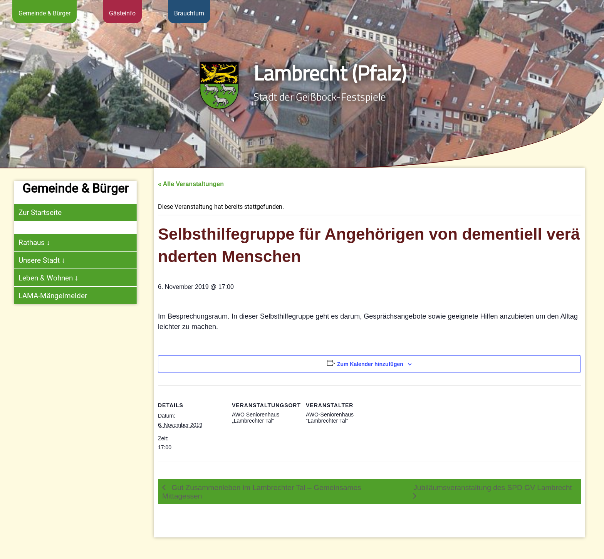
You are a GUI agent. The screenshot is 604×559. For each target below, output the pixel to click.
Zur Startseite (35, 212)
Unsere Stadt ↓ (36, 260)
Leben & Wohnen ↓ (43, 278)
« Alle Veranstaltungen (191, 198)
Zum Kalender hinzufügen (370, 379)
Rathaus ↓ (29, 242)
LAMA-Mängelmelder (47, 295)
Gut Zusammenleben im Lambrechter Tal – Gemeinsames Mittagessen (261, 506)
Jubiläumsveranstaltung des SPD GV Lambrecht (492, 502)
